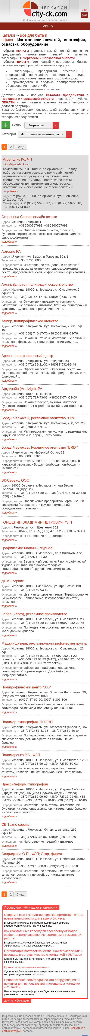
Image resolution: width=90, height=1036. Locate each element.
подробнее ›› (10, 191)
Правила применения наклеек (26, 967)
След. (20, 147)
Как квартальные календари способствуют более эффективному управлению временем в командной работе (42, 934)
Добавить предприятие (5, 125)
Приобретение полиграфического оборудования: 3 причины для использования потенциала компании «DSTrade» (42, 983)
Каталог (8, 35)
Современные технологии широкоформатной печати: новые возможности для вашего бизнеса (43, 916)
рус (84, 15)
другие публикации (16, 1000)
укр (84, 9)
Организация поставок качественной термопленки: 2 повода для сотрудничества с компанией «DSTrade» (43, 952)
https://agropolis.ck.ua (15, 164)
